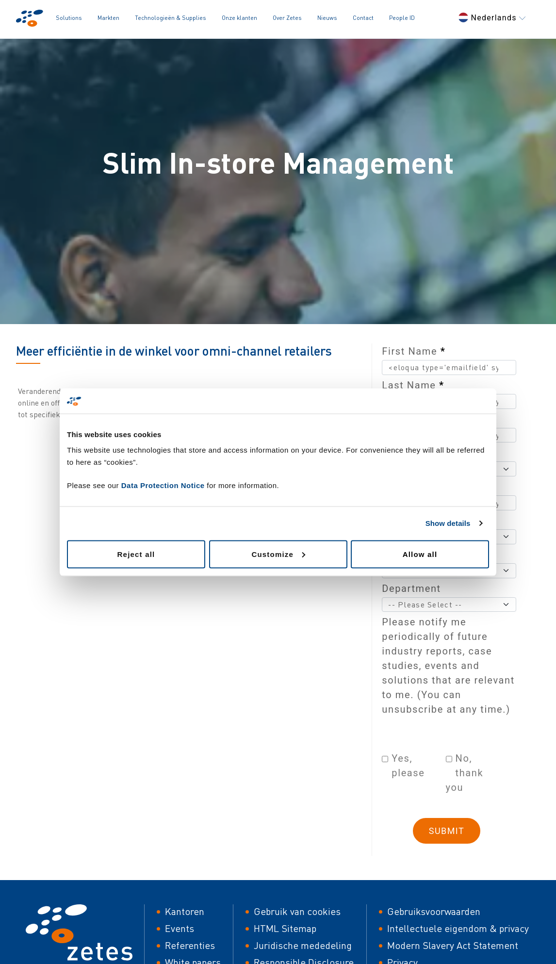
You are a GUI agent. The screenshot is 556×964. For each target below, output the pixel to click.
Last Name (413, 385)
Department (411, 588)
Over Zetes (287, 17)
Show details (448, 523)
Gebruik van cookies (297, 911)
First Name (413, 351)
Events (179, 928)
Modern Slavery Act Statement (452, 945)
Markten (108, 17)
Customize (278, 554)
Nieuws (327, 17)
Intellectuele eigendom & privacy (458, 928)
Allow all (420, 554)
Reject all (136, 554)
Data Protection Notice (163, 485)
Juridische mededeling (303, 945)
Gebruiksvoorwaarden (433, 911)
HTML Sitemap (285, 928)
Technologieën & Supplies (170, 17)
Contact (363, 17)
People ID (402, 17)
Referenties (190, 945)
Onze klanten (239, 17)
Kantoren (184, 911)
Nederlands (491, 17)
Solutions (69, 17)
